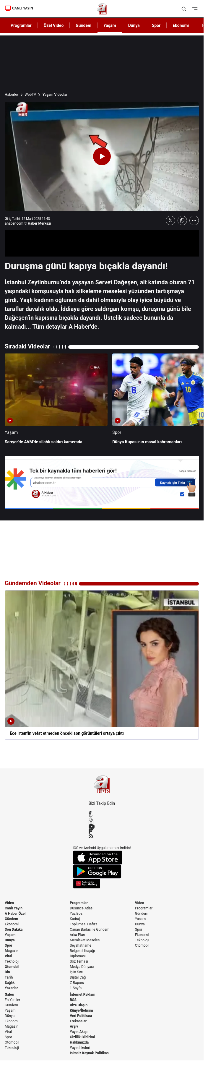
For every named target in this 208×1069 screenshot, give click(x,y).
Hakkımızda (79, 1042)
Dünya (10, 940)
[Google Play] (102, 871)
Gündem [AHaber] (83, 25)
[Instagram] (102, 822)
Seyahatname (80, 945)
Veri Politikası (81, 1016)
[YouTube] (102, 827)
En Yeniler (12, 1000)
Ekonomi (12, 924)
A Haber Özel (15, 913)
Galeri (9, 994)
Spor (8, 945)
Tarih (9, 977)
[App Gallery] (102, 883)
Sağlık (10, 983)
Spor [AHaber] (156, 25)
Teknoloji (12, 961)
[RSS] (102, 835)
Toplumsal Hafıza (84, 924)
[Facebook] (102, 813)
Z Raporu (77, 983)
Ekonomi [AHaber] (181, 25)
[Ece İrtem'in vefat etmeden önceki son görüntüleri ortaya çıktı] (102, 665)
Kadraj (75, 919)
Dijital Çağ (78, 977)
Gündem (11, 919)
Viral (8, 956)
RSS (73, 1000)
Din (7, 972)
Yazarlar (11, 988)
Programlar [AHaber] (21, 25)
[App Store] (102, 857)
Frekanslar (78, 1021)
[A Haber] (102, 9)
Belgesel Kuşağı (82, 951)
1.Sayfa (76, 988)
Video (9, 903)
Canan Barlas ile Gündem (89, 929)
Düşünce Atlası (81, 908)
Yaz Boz (76, 913)
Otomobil (12, 967)
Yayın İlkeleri (80, 1048)
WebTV (30, 95)
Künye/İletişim (81, 1010)
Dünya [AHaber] (134, 25)
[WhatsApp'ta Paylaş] (182, 220)
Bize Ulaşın (78, 1005)
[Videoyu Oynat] (102, 156)
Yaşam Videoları (56, 95)
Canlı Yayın (13, 908)
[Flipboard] (102, 831)
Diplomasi (77, 956)
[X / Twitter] (102, 817)
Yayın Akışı (78, 1032)
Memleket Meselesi (85, 940)
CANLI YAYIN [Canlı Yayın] (19, 8)
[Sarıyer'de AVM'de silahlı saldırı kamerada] (56, 401)
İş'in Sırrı (76, 972)
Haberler (11, 95)
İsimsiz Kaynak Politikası (90, 1053)
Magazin (11, 951)
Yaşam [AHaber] (109, 25)
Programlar (79, 903)
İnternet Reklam (82, 994)
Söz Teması (79, 961)
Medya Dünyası (82, 967)
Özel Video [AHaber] (54, 25)
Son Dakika (14, 929)
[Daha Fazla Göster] (194, 220)
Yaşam (10, 935)
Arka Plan (77, 935)
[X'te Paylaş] (170, 220)
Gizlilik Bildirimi (82, 1037)
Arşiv (74, 1026)
